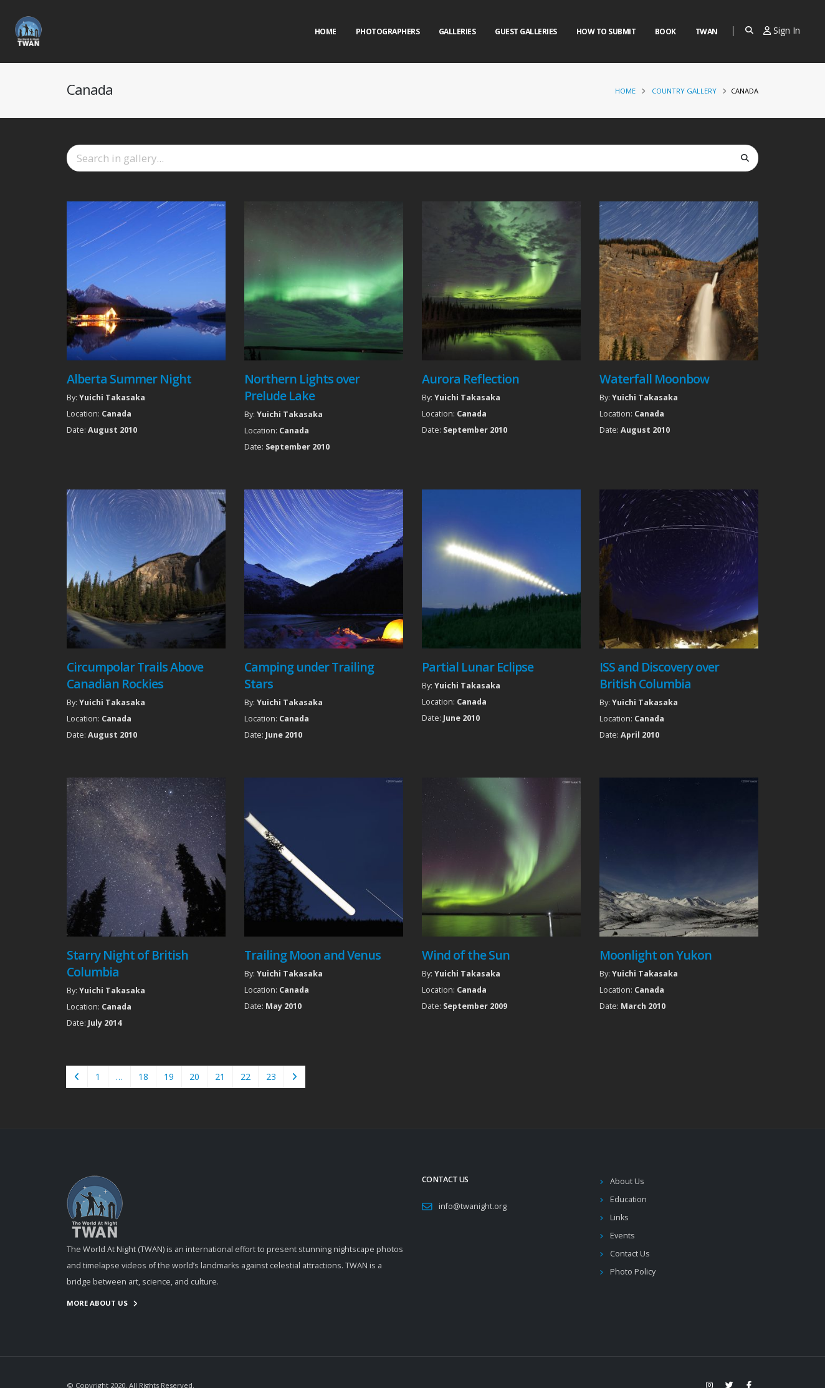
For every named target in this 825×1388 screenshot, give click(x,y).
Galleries (457, 31)
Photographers (388, 31)
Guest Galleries (526, 31)
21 (220, 1076)
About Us (627, 1181)
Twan (706, 31)
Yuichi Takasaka (112, 397)
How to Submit (606, 31)
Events (622, 1235)
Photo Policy (633, 1271)
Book (665, 31)
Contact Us (630, 1253)
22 (245, 1076)
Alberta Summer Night (129, 378)
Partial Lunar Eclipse (477, 666)
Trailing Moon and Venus (312, 955)
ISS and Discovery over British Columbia (659, 675)
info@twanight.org (473, 1206)
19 (169, 1076)
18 (143, 1076)
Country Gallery (684, 90)
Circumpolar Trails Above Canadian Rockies (135, 675)
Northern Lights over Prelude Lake (302, 387)
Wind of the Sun (466, 955)
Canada (116, 413)
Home (325, 31)
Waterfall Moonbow (654, 378)
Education (628, 1199)
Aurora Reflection (470, 378)
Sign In (781, 30)
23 (271, 1076)
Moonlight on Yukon (655, 955)
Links (619, 1217)
